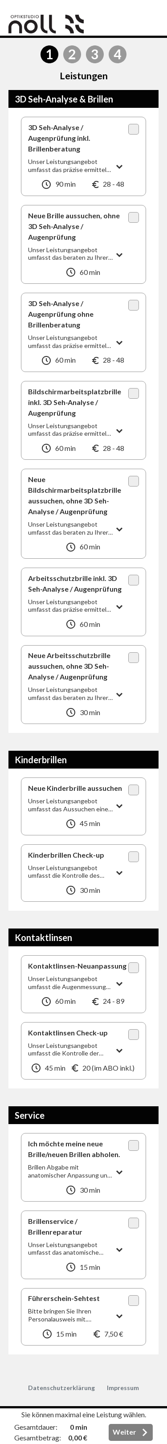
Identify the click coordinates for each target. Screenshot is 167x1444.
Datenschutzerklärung (61, 1387)
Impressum (123, 1387)
